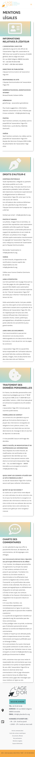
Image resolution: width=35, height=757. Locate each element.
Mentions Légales (17, 741)
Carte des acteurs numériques (17, 733)
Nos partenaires (17, 738)
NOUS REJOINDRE (17, 702)
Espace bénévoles (17, 743)
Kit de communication (17, 730)
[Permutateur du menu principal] (31, 4)
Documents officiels (17, 736)
